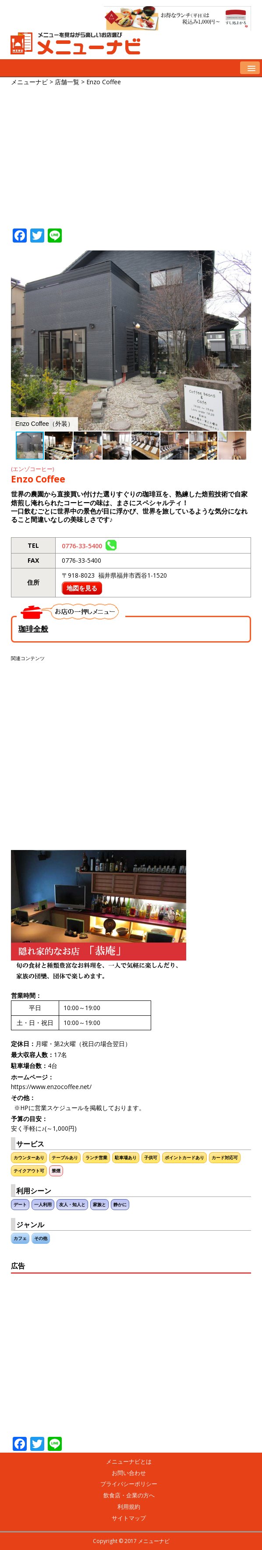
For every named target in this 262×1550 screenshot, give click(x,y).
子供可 (150, 1157)
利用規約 (128, 1507)
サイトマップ (129, 1518)
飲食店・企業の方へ (129, 1495)
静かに (120, 1204)
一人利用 (43, 1204)
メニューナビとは (129, 1461)
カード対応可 (225, 1157)
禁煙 (56, 1170)
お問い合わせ (129, 1473)
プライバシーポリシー (128, 1484)
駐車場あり (126, 1157)
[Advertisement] (136, 152)
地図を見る (82, 588)
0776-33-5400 (89, 546)
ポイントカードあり (184, 1157)
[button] (243, 258)
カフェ (20, 1238)
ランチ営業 (96, 1157)
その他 (40, 1238)
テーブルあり (65, 1157)
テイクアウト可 (29, 1170)
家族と (99, 1204)
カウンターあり (29, 1157)
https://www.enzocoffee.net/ (51, 1086)
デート (20, 1204)
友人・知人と (72, 1204)
